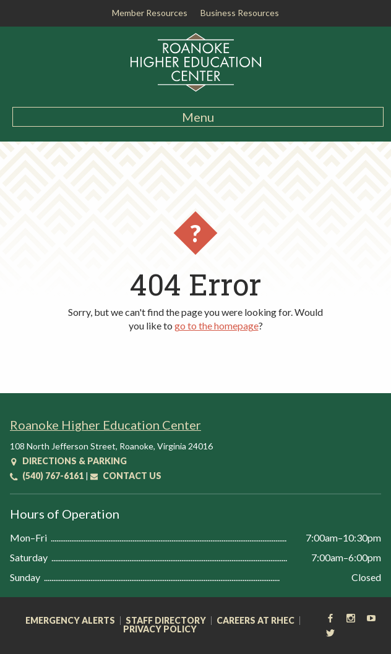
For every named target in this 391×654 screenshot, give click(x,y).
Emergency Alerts (70, 620)
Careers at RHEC (255, 620)
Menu (198, 116)
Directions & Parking (68, 461)
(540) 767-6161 (47, 475)
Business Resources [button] (239, 12)
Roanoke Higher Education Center (105, 424)
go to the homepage (216, 325)
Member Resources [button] (149, 12)
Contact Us (125, 475)
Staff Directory (166, 620)
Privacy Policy (160, 629)
